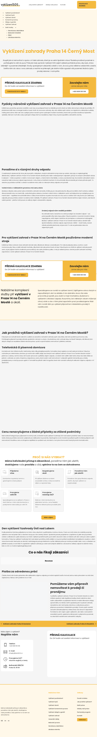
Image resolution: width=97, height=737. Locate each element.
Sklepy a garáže (10, 22)
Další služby (9, 27)
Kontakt (63, 5)
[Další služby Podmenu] (15, 27)
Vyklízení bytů (10, 15)
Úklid (9, 35)
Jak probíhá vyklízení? (36, 5)
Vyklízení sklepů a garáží (56, 696)
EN (5, 705)
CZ (2, 705)
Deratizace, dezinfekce (16, 31)
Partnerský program (83, 696)
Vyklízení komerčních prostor (58, 693)
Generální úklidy (53, 703)
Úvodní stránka (82, 682)
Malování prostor (54, 706)
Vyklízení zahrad (10, 24)
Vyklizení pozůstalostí (12, 13)
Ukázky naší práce (52, 5)
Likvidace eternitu (14, 37)
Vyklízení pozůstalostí (55, 682)
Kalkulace (82, 704)
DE (8, 705)
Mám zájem (48, 517)
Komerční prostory (11, 20)
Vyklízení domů (10, 17)
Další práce (81, 689)
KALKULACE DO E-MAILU (16, 91)
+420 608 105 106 (79, 91)
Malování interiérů (14, 33)
